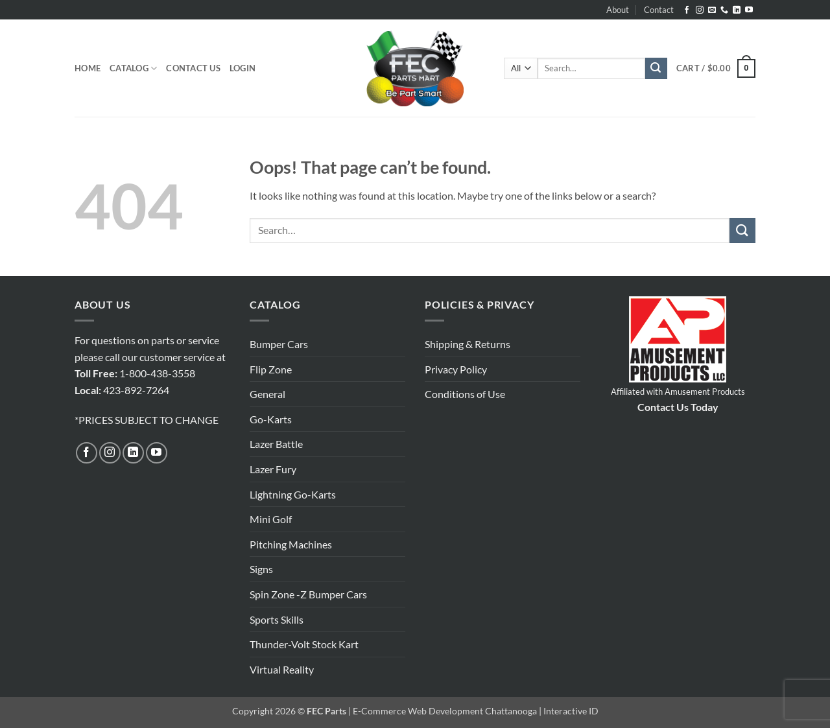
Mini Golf (271, 519)
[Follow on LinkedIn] (737, 10)
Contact (659, 10)
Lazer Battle (276, 444)
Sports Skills (276, 619)
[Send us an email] (712, 10)
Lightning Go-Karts (293, 494)
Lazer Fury (273, 469)
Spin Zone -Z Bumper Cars (308, 594)
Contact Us (193, 68)
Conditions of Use (465, 394)
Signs (261, 569)
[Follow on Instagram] (700, 10)
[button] (242, 68)
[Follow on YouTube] (749, 10)
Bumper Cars (279, 344)
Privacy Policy (456, 369)
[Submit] (656, 69)
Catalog (133, 68)
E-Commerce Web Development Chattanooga (445, 710)
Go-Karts (271, 419)
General (267, 394)
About (617, 10)
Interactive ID (571, 710)
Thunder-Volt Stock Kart (304, 644)
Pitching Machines (291, 544)
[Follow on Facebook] (687, 10)
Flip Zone (271, 369)
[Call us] (724, 10)
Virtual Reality (282, 669)
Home (88, 68)
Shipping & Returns (467, 344)
